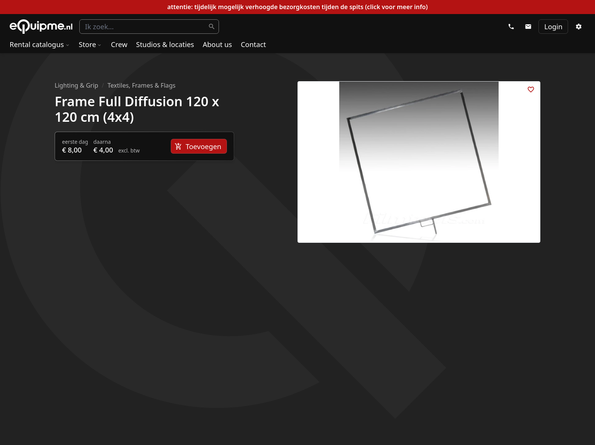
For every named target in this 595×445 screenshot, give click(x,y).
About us (217, 44)
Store (90, 44)
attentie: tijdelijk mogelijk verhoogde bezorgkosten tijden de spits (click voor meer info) (297, 7)
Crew (119, 44)
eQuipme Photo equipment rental (40, 26)
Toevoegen (198, 146)
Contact (253, 44)
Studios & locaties (165, 44)
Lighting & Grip (76, 85)
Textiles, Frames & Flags (141, 85)
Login (553, 26)
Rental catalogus (39, 44)
